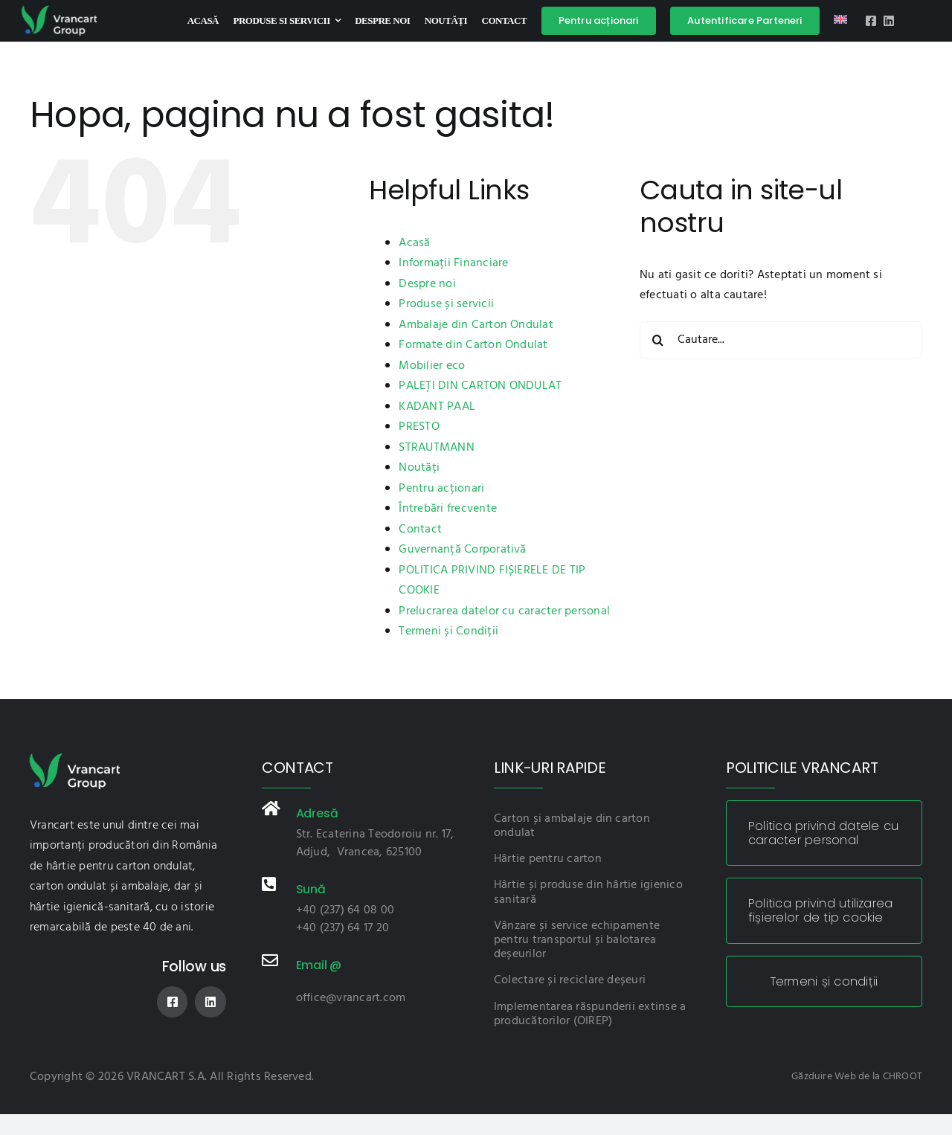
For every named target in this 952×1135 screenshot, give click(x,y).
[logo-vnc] (58, 9)
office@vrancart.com (351, 998)
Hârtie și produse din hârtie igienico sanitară (588, 892)
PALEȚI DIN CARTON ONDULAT (480, 386)
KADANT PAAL (437, 407)
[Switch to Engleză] (840, 20)
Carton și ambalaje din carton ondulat (572, 826)
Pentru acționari (441, 488)
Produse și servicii (446, 304)
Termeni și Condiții (448, 631)
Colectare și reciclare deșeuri (570, 980)
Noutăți (419, 468)
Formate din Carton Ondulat (473, 345)
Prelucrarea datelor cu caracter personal (504, 611)
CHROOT (902, 1076)
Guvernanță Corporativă (462, 549)
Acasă (414, 243)
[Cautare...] (781, 339)
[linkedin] (889, 21)
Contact (420, 529)
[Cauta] (658, 339)
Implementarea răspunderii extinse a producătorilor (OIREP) (590, 1014)
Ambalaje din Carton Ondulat (476, 325)
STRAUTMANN (436, 447)
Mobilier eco (432, 366)
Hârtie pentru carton (548, 859)
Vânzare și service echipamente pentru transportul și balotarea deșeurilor (577, 940)
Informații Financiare (453, 263)
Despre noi (427, 284)
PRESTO (419, 427)
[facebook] (871, 21)
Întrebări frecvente (448, 508)
